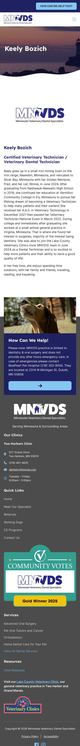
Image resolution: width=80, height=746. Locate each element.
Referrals (10, 514)
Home (8, 499)
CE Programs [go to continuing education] (13, 530)
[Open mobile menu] (74, 19)
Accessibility (51, 736)
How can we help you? (56, 6)
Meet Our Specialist (17, 507)
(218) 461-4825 (18, 462)
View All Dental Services (21, 651)
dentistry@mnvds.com (22, 469)
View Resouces (14, 670)
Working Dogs (13, 522)
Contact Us (12, 537)
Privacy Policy (30, 736)
